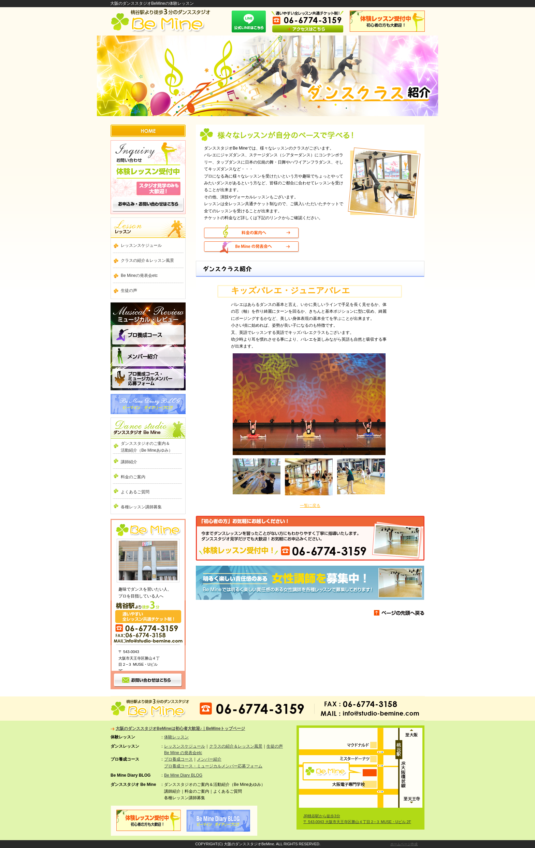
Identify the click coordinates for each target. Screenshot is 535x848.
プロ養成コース (148, 336)
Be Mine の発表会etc (183, 752)
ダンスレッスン (148, 227)
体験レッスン (176, 737)
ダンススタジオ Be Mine (148, 428)
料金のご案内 (133, 477)
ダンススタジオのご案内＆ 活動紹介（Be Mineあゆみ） (151, 447)
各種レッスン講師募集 (141, 507)
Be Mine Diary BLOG (148, 404)
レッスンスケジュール (141, 245)
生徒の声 (129, 290)
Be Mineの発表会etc (139, 275)
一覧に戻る (310, 505)
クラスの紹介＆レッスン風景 (147, 260)
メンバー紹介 (148, 357)
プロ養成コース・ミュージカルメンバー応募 (148, 379)
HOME (148, 131)
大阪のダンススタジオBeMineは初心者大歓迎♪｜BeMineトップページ (180, 728)
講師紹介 (129, 462)
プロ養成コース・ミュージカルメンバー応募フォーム (213, 766)
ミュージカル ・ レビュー (148, 311)
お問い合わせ (148, 177)
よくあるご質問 (135, 492)
